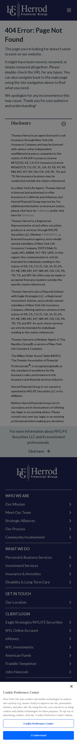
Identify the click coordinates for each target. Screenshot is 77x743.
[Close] (71, 686)
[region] (38, 712)
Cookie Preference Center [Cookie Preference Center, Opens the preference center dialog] (38, 723)
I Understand (38, 735)
